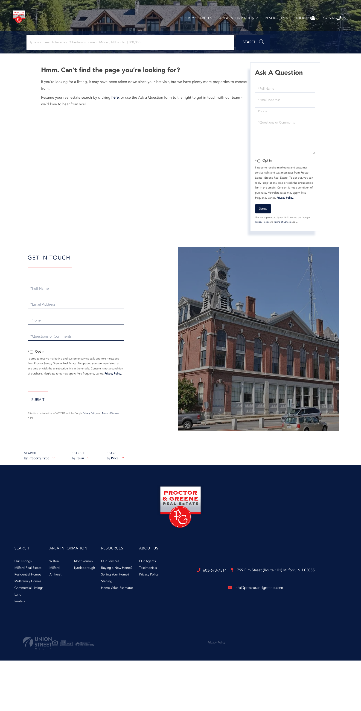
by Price (115, 480)
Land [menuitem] (79, 615)
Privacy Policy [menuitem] (254, 595)
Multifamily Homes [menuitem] (89, 601)
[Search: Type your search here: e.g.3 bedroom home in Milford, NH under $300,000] (62, 54)
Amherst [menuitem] (132, 595)
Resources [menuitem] (273, 26)
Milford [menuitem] (131, 588)
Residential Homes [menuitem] (89, 595)
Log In (284, 18)
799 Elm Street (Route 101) (206, 641)
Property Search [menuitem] (191, 26)
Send (262, 223)
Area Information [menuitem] (235, 26)
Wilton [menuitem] (130, 581)
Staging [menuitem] (197, 601)
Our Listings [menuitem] (84, 581)
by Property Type (36, 480)
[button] (127, 54)
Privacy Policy (283, 212)
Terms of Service (281, 237)
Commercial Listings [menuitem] (90, 608)
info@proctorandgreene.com (180, 658)
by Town (79, 480)
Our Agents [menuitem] (253, 581)
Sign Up (305, 18)
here (117, 112)
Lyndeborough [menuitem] (160, 588)
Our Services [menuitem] (201, 581)
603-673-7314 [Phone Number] (331, 18)
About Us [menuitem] (302, 26)
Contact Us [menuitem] (332, 26)
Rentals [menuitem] (81, 621)
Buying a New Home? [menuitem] (207, 588)
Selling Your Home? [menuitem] (206, 595)
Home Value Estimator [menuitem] (208, 608)
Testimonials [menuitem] (253, 588)
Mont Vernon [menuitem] (159, 581)
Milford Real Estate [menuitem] (89, 588)
